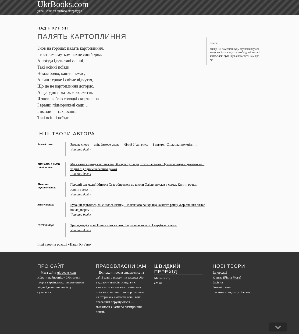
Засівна (218, 282)
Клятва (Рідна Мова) (227, 277)
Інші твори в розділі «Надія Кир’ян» (64, 244)
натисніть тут (219, 56)
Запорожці (220, 272)
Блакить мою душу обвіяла (231, 292)
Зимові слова (222, 287)
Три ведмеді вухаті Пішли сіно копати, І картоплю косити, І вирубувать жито (123, 225)
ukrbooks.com (66, 272)
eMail (158, 283)
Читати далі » (80, 149)
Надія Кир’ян (52, 28)
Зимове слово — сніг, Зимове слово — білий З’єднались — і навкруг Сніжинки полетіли (131, 144)
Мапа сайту (162, 278)
